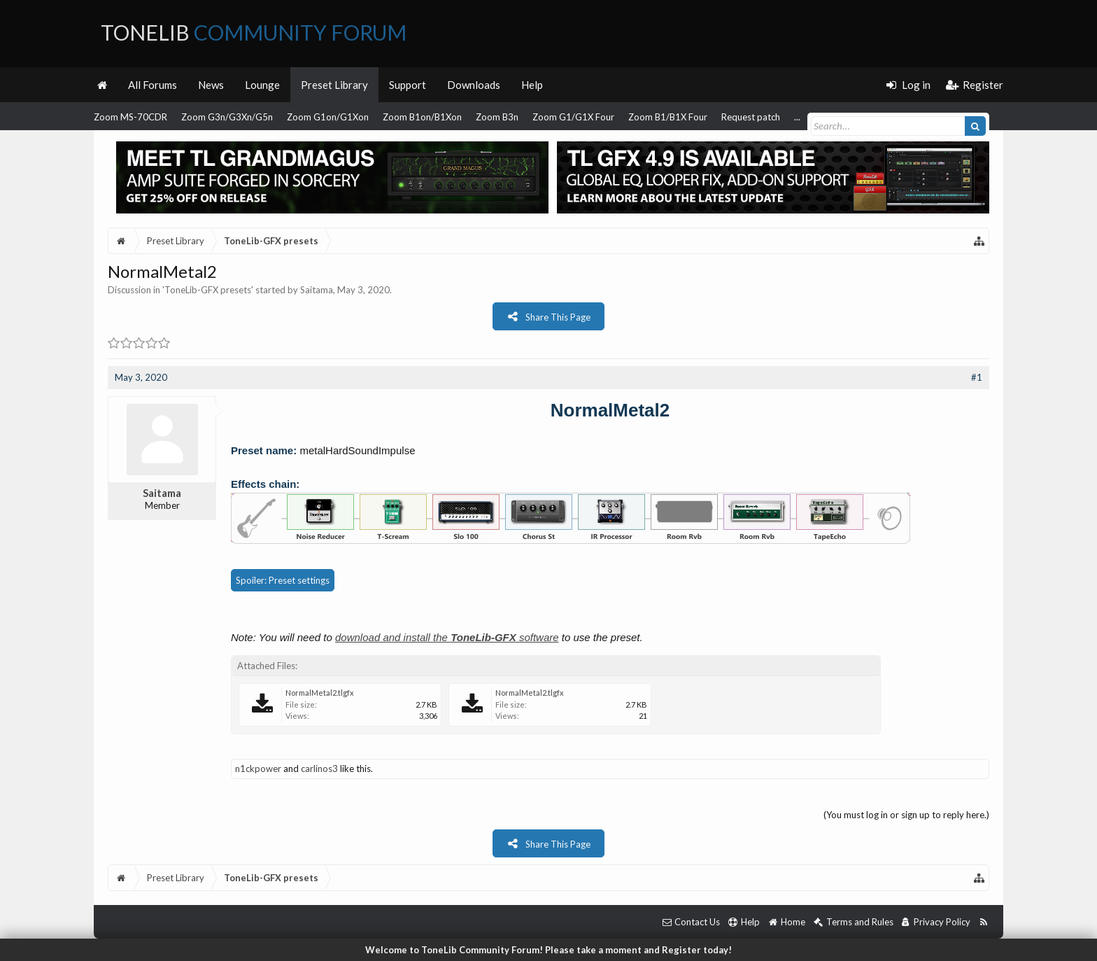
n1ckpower (258, 768)
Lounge (262, 84)
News (211, 84)
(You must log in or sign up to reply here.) (906, 814)
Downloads (473, 84)
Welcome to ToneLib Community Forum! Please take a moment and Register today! (548, 949)
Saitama (316, 289)
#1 (976, 377)
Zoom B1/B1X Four (667, 116)
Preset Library (334, 84)
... (797, 116)
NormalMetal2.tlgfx (319, 692)
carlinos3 (319, 768)
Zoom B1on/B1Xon (422, 116)
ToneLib (253, 32)
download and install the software (447, 637)
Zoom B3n (497, 116)
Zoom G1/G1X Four (573, 116)
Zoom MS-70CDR (130, 116)
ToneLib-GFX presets (207, 289)
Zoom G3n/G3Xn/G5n (227, 116)
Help (532, 84)
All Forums (152, 84)
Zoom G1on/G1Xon (328, 116)
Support (407, 84)
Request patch (750, 116)
